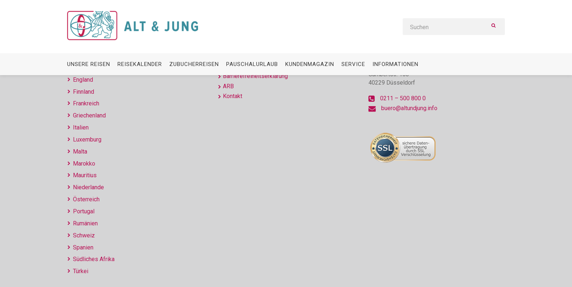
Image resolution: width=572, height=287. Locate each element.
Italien (81, 127)
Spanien (83, 247)
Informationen (395, 64)
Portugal (83, 211)
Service (353, 64)
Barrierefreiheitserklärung (255, 76)
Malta (80, 151)
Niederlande (88, 187)
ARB (228, 86)
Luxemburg (87, 139)
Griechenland (89, 115)
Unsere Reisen (88, 64)
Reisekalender (139, 64)
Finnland (83, 91)
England (83, 79)
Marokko (84, 163)
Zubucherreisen (194, 64)
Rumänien (85, 223)
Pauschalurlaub (252, 64)
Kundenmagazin (309, 64)
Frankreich (86, 103)
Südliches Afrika (94, 259)
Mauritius (85, 175)
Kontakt (232, 96)
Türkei (80, 271)
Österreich (86, 199)
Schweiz (84, 235)
